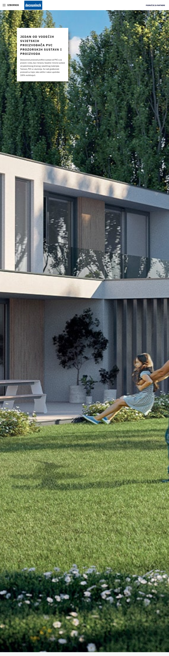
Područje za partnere (155, 5)
